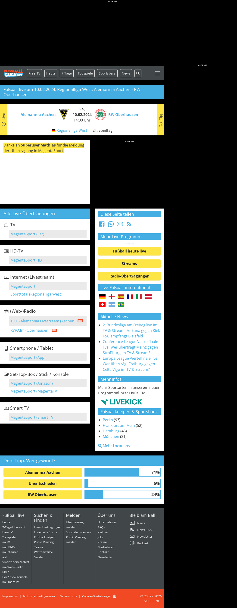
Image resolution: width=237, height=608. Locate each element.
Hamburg (111, 430)
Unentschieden (43, 483)
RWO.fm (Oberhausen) (30, 330)
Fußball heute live (129, 251)
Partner (103, 532)
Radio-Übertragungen (129, 276)
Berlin (108, 419)
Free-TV (34, 73)
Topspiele (9, 537)
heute (6, 522)
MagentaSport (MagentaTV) (34, 391)
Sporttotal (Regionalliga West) (36, 294)
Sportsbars (107, 73)
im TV (6, 542)
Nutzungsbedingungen (39, 596)
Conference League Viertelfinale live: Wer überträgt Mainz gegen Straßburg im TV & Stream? (130, 347)
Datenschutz (68, 596)
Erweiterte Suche (45, 532)
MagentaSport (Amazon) (31, 383)
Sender (39, 557)
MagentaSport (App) (28, 357)
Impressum (10, 596)
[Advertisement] (112, 33)
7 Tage (67, 73)
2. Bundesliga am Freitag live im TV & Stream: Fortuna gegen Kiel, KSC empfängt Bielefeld (131, 330)
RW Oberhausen (43, 494)
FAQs (101, 527)
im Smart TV (10, 582)
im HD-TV (8, 547)
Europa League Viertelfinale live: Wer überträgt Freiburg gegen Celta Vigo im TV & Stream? (130, 364)
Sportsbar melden (78, 532)
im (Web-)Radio (12, 567)
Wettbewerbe (43, 552)
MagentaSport (22, 286)
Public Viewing (44, 542)
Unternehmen (107, 522)
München (111, 436)
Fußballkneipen (44, 537)
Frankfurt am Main (119, 425)
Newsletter (105, 557)
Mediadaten (106, 547)
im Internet (10, 552)
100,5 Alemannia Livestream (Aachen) (42, 321)
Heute (51, 73)
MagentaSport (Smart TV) (32, 417)
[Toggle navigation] (157, 73)
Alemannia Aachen (42, 472)
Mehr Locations (114, 445)
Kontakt (103, 552)
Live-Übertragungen (48, 527)
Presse (102, 542)
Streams (129, 263)
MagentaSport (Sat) (27, 234)
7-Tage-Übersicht (13, 527)
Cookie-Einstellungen (96, 596)
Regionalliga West (71, 130)
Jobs (100, 537)
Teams (38, 547)
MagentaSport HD (26, 260)
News (126, 73)
